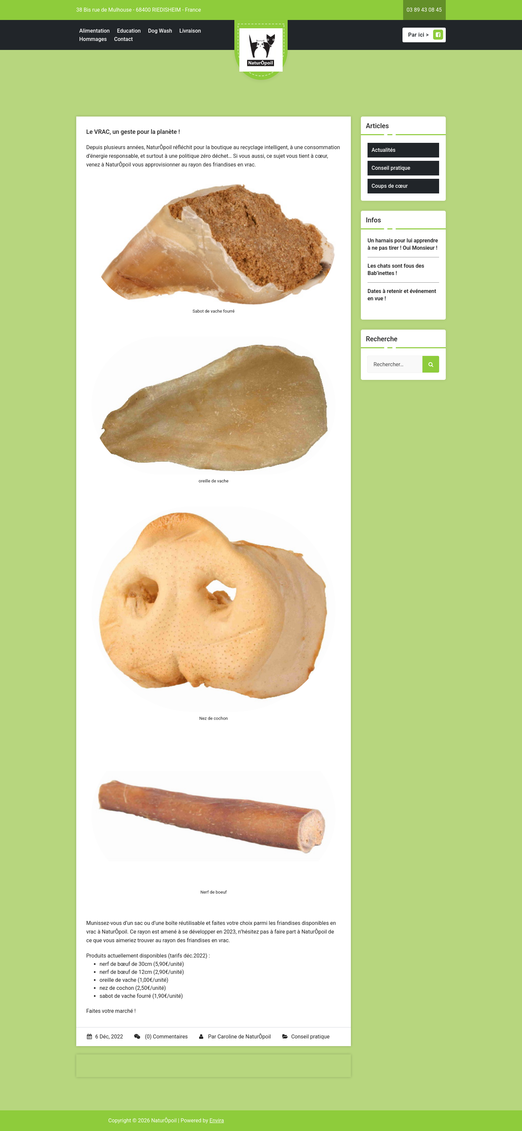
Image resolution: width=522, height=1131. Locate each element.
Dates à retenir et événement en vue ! (402, 295)
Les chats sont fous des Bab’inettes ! (396, 269)
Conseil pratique (310, 1036)
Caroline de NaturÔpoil (244, 1036)
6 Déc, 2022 (105, 1036)
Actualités (383, 150)
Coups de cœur (390, 186)
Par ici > (425, 35)
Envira (216, 1120)
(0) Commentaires (161, 1036)
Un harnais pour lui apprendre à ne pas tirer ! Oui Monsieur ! (403, 244)
